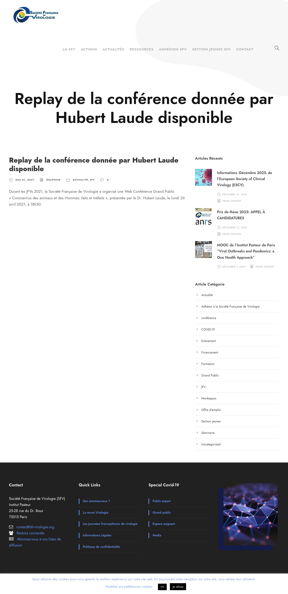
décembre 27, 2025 (234, 194)
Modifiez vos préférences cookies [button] (128, 586)
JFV (92, 179)
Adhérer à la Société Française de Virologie (230, 306)
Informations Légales (97, 535)
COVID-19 (208, 329)
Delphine (53, 179)
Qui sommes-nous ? (96, 501)
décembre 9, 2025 (233, 266)
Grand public (162, 512)
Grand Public (210, 375)
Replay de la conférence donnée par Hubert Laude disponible (93, 164)
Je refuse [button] (178, 587)
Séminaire (208, 433)
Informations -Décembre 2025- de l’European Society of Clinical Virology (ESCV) (244, 179)
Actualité (80, 179)
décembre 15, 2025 (234, 227)
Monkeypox (208, 398)
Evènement (208, 341)
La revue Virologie (95, 512)
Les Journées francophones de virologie (110, 523)
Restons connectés (30, 533)
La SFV (69, 49)
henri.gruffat (231, 200)
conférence (208, 318)
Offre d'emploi (211, 410)
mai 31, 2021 (25, 179)
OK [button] (162, 587)
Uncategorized (211, 444)
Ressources (142, 49)
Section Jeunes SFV (211, 49)
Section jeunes (211, 421)
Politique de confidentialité (101, 546)
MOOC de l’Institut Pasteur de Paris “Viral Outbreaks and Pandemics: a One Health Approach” (246, 251)
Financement (209, 352)
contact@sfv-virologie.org (35, 527)
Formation (208, 364)
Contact (244, 49)
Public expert (162, 501)
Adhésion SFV (173, 49)
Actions (89, 49)
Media (157, 535)
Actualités (113, 49)
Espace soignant (164, 523)
